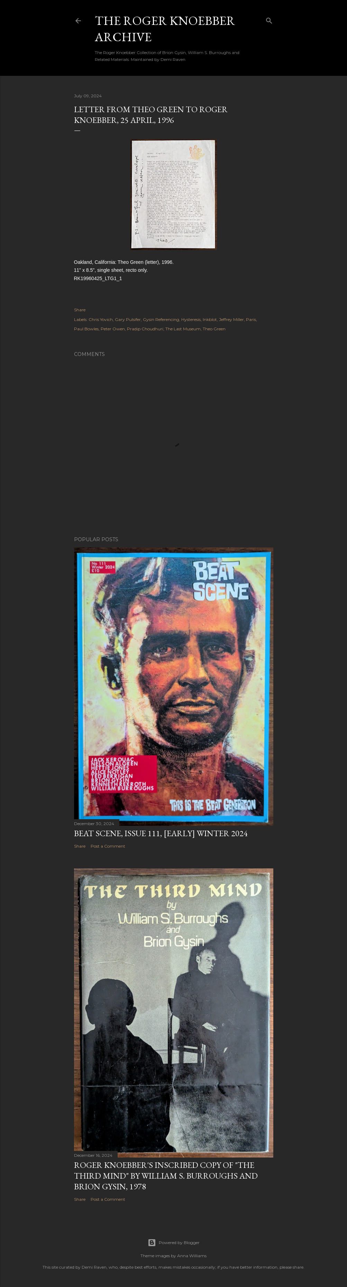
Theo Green (214, 328)
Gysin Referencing (161, 319)
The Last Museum (183, 328)
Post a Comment (108, 846)
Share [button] (79, 309)
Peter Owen (113, 328)
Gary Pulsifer (128, 319)
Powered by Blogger (174, 1243)
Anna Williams (192, 1255)
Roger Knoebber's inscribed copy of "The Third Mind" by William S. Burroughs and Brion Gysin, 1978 (166, 1176)
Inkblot (210, 319)
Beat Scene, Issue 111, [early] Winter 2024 (161, 833)
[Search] (269, 19)
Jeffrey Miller (231, 319)
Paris (251, 319)
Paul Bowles (86, 328)
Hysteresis (191, 319)
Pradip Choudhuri (145, 328)
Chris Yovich (101, 319)
